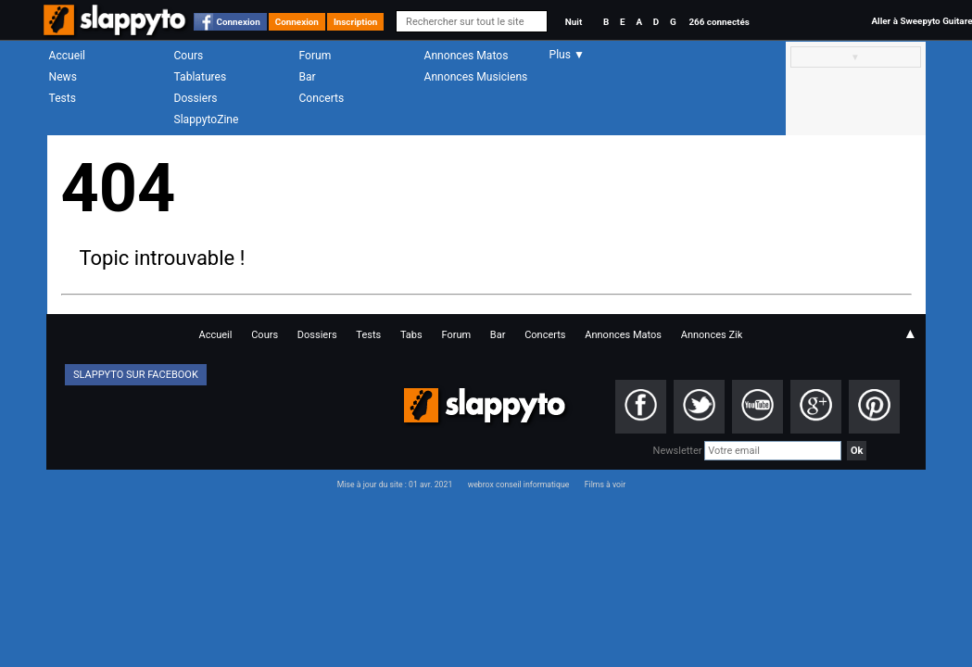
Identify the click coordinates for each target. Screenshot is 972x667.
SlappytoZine (206, 119)
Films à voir (605, 484)
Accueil (67, 55)
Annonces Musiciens (476, 76)
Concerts (322, 98)
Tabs (411, 335)
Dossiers (196, 98)
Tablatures (200, 76)
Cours (189, 55)
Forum (315, 55)
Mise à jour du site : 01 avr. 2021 (394, 484)
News (63, 76)
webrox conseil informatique (519, 484)
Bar (307, 76)
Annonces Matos (466, 55)
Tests (62, 98)
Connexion (238, 22)
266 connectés (718, 22)
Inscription (356, 22)
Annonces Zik (712, 335)
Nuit (573, 22)
